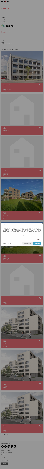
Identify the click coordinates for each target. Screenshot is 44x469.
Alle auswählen (37, 243)
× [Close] (42, 223)
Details (39, 239)
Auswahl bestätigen (27, 243)
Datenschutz (5, 243)
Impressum (10, 243)
